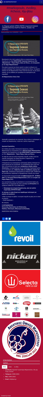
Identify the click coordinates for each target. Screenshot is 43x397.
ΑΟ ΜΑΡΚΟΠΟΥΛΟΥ (10, 2)
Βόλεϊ (4, 366)
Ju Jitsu (16, 366)
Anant (9, 395)
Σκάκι (10, 366)
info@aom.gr (12, 379)
